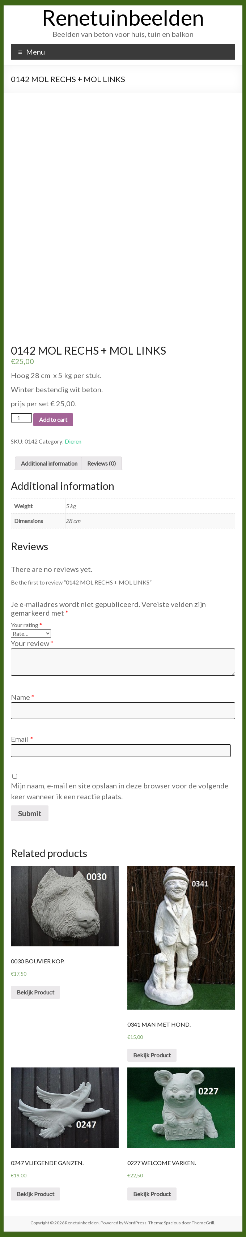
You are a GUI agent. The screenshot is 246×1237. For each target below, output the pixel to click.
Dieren (73, 441)
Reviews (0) (101, 463)
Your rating (26, 624)
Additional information (49, 463)
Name (22, 697)
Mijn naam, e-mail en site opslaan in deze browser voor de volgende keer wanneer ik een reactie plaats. (120, 791)
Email (22, 739)
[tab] (49, 463)
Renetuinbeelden (123, 17)
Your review (32, 643)
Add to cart (53, 419)
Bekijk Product (35, 992)
